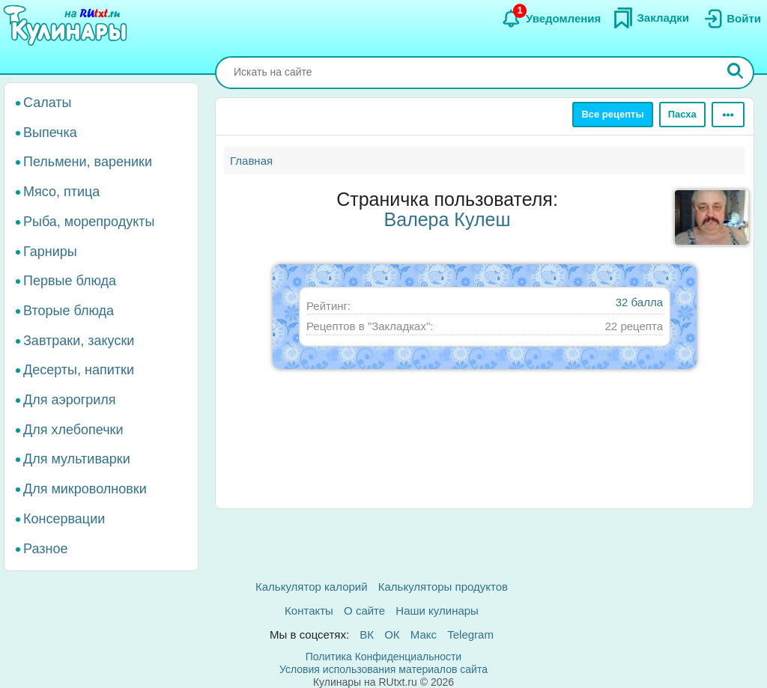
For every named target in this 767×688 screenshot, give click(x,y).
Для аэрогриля (69, 399)
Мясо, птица (61, 191)
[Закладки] (651, 18)
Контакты (309, 610)
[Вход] (731, 19)
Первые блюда (69, 280)
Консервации (64, 518)
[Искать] (735, 72)
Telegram (470, 634)
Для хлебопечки (73, 429)
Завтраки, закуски (78, 340)
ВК (367, 634)
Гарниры (50, 251)
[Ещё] (728, 114)
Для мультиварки (76, 458)
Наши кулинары (437, 610)
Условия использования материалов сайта (383, 669)
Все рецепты (612, 114)
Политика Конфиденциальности (383, 657)
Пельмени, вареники (87, 161)
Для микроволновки (85, 488)
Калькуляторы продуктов (443, 586)
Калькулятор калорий (311, 586)
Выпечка (50, 132)
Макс (423, 634)
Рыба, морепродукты (88, 221)
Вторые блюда (68, 310)
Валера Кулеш (447, 219)
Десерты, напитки (78, 369)
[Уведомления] (551, 19)
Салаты (47, 102)
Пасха (682, 114)
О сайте (364, 610)
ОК (391, 634)
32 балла (639, 302)
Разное (45, 548)
